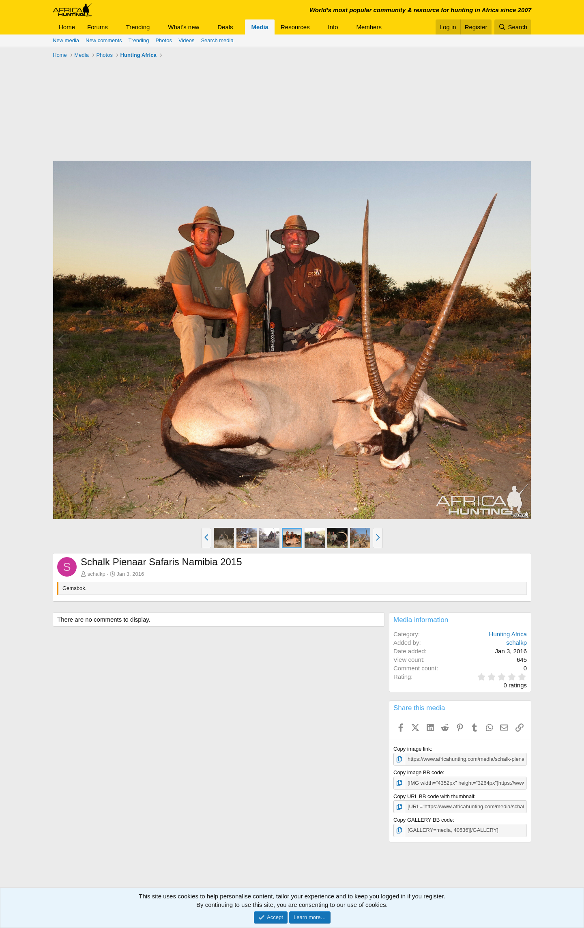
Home (67, 27)
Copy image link (412, 749)
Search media (217, 40)
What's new (183, 27)
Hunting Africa (508, 634)
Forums (97, 27)
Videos (186, 40)
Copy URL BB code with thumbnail (433, 796)
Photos (163, 40)
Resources (295, 27)
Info (333, 27)
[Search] (512, 26)
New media (66, 40)
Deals (225, 27)
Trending (138, 27)
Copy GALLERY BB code (423, 820)
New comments (104, 40)
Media (259, 27)
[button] (114, 26)
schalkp (96, 574)
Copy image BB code (418, 772)
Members (369, 27)
